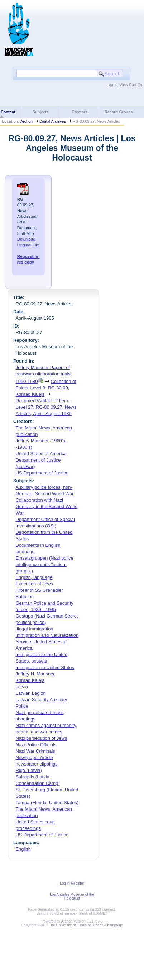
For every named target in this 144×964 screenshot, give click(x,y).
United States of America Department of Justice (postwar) (41, 460)
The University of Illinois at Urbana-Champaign (86, 925)
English (22, 849)
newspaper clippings (36, 764)
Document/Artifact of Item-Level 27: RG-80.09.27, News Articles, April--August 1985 (45, 407)
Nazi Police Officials (35, 744)
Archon (26, 121)
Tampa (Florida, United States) (46, 802)
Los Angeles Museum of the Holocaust (72, 896)
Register (77, 883)
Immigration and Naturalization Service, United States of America (46, 642)
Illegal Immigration (34, 628)
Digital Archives (52, 121)
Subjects (41, 112)
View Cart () (131, 85)
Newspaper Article (34, 757)
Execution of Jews (34, 583)
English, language (33, 577)
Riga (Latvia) (28, 770)
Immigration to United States (44, 667)
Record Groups (119, 112)
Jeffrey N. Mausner (34, 674)
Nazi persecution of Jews (41, 738)
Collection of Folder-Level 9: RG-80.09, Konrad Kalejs (45, 388)
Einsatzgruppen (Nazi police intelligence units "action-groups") (44, 564)
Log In (112, 85)
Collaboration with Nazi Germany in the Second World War (46, 506)
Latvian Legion (30, 693)
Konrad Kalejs (29, 680)
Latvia (21, 686)
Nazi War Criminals (35, 751)
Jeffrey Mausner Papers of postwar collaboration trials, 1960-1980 (43, 374)
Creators (79, 112)
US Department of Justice (41, 473)
